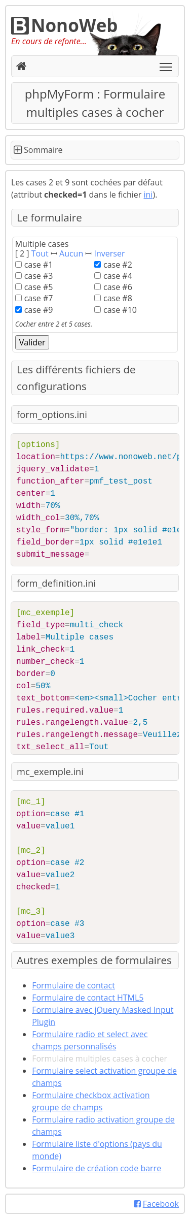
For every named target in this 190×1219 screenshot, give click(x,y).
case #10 (120, 310)
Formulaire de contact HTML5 (87, 997)
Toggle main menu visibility (166, 64)
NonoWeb (64, 25)
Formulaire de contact (73, 985)
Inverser (109, 253)
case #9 (38, 310)
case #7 (38, 298)
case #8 (117, 298)
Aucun (71, 253)
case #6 (117, 287)
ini (148, 194)
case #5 (38, 287)
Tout (40, 253)
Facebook (156, 1203)
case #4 (117, 276)
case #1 (38, 265)
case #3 (38, 276)
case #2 (117, 265)
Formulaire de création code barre (96, 1168)
